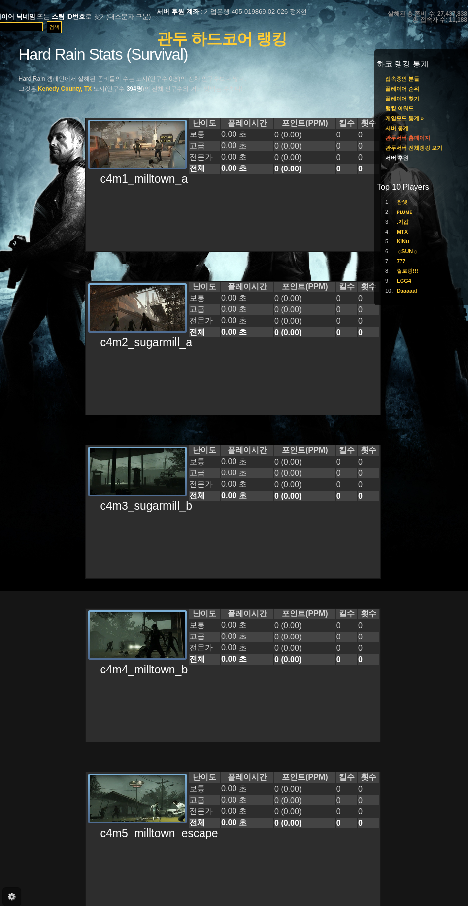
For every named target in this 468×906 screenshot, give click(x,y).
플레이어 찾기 (402, 98)
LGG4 (404, 281)
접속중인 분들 (402, 79)
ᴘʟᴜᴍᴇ (404, 212)
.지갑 (403, 222)
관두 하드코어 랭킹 (222, 39)
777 (401, 261)
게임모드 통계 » (404, 118)
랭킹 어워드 (399, 108)
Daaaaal (407, 291)
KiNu (403, 241)
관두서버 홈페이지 (407, 138)
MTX (402, 232)
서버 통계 (396, 128)
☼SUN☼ (407, 251)
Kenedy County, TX (65, 88)
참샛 (402, 202)
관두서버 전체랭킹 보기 (413, 148)
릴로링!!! (407, 271)
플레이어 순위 (402, 89)
